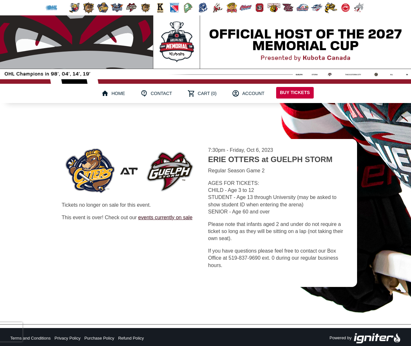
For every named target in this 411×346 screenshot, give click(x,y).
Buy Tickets (295, 92)
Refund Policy (131, 338)
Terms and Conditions (30, 338)
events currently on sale (165, 217)
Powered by (365, 338)
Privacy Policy (68, 338)
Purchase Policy (99, 338)
